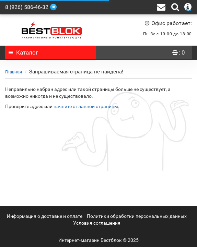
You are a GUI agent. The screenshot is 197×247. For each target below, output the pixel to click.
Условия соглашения (96, 223)
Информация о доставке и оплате (44, 216)
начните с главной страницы (86, 106)
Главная (13, 71)
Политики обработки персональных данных (137, 216)
